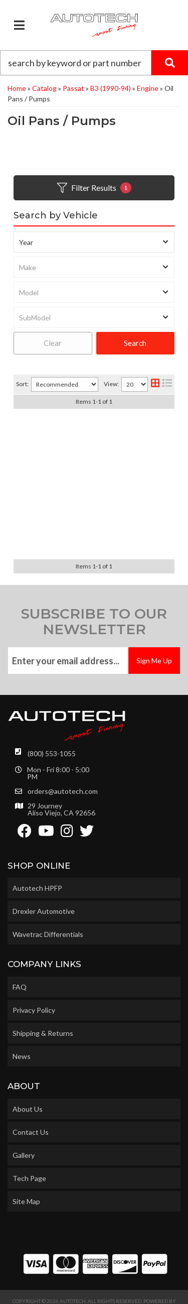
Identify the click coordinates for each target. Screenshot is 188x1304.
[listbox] (94, 242)
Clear (53, 342)
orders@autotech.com (63, 775)
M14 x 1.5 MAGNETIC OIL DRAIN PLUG (94, 508)
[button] (94, 62)
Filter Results (94, 187)
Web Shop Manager (93, 1292)
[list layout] (167, 384)
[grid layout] (155, 384)
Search (135, 342)
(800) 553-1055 (52, 737)
